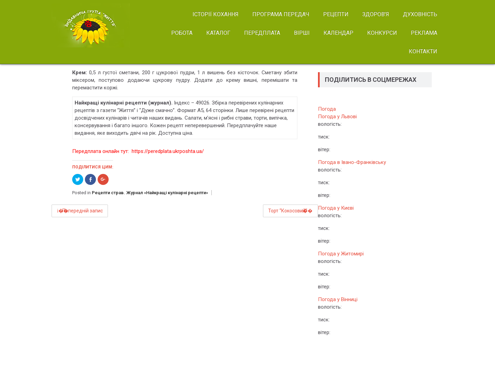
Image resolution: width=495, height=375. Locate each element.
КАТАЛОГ (218, 33)
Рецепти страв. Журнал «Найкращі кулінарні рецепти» (150, 192)
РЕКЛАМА (424, 33)
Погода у (337, 116)
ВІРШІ (302, 33)
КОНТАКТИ (423, 51)
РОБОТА (181, 33)
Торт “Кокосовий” (287, 210)
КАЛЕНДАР (338, 33)
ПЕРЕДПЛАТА (262, 33)
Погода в (352, 162)
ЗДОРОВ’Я (375, 14)
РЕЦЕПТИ (336, 14)
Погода (327, 109)
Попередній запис (82, 210)
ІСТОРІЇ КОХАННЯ (215, 14)
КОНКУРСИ (382, 33)
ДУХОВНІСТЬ (420, 14)
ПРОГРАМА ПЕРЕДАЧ (280, 14)
